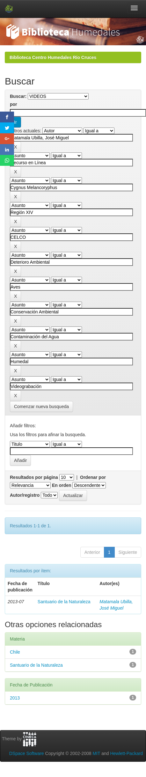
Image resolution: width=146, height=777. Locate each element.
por (13, 104)
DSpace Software (26, 753)
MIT (96, 753)
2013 (15, 697)
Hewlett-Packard (126, 753)
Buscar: (18, 96)
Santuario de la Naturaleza (64, 601)
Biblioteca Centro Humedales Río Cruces (53, 57)
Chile (15, 652)
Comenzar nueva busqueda (41, 406)
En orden (61, 485)
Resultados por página (34, 477)
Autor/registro (25, 495)
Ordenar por (93, 477)
